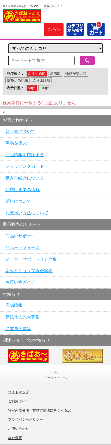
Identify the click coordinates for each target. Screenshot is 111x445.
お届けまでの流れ (22, 189)
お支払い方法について (26, 213)
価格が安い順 (75, 74)
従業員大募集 (18, 328)
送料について (18, 201)
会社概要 (15, 438)
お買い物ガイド (20, 282)
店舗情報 (14, 305)
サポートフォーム (22, 247)
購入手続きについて (24, 178)
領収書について (20, 131)
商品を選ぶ (16, 143)
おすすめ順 (37, 74)
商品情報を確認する (24, 154)
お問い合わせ (18, 429)
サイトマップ (18, 392)
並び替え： (15, 74)
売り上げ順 (41, 80)
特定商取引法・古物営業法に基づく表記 (39, 410)
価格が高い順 (17, 80)
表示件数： (15, 88)
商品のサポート (20, 236)
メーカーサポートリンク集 (31, 259)
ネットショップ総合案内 (29, 270)
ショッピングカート (24, 166)
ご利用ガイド (18, 401)
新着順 (55, 74)
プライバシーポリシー (25, 419)
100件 (44, 88)
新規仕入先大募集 (22, 317)
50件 (31, 88)
